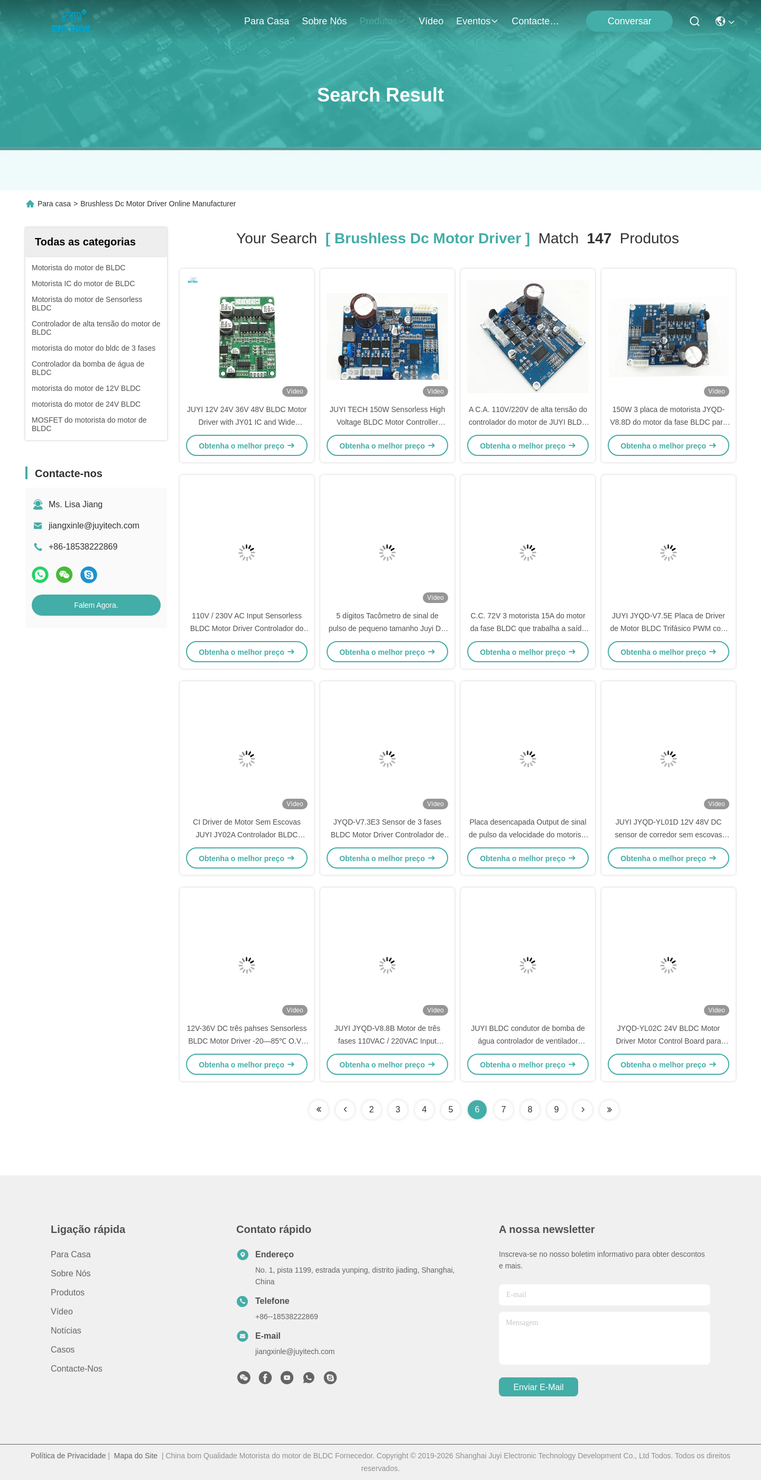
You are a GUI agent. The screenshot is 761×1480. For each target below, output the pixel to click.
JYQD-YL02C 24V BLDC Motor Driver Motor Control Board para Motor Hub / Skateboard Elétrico (668, 1041)
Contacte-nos (537, 21)
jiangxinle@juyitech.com (94, 525)
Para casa (266, 21)
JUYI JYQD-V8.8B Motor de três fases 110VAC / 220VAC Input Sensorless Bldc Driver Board (388, 1041)
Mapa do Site (136, 1455)
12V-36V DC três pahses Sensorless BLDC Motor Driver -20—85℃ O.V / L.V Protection (247, 1041)
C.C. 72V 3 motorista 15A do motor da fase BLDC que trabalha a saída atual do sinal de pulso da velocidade (528, 628)
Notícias (66, 1330)
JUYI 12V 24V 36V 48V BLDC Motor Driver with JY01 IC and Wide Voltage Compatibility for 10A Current (247, 422)
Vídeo (431, 21)
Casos (63, 1349)
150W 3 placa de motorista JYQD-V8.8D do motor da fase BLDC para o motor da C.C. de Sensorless (668, 422)
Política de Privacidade (68, 1455)
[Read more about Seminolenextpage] (582, 1109)
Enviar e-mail (538, 1387)
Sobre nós (324, 21)
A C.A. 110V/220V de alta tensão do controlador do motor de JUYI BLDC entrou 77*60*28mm (528, 422)
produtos (382, 21)
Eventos (477, 21)
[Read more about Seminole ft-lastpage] (609, 1109)
